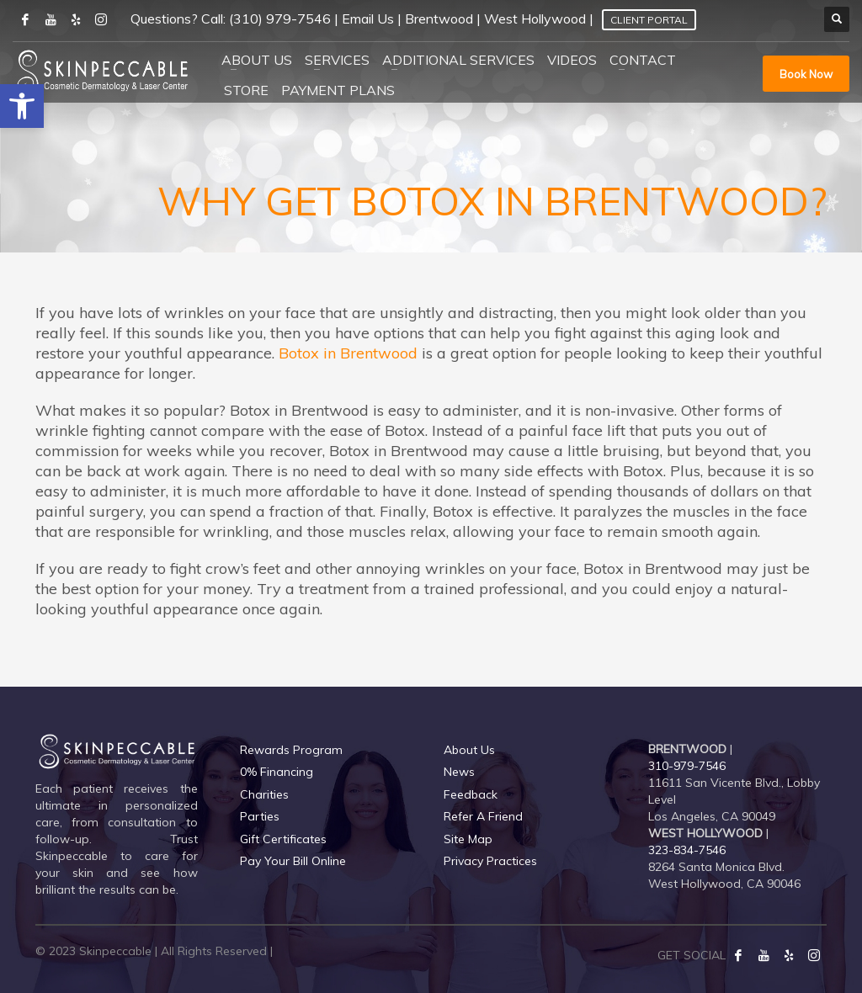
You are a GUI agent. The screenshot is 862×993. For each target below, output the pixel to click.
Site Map (468, 839)
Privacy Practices (490, 860)
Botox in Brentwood (348, 353)
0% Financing (276, 771)
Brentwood (439, 18)
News (459, 771)
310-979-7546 (687, 765)
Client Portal (649, 19)
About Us (469, 749)
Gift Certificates (283, 839)
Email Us (368, 18)
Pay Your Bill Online (293, 860)
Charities (264, 794)
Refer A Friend (483, 816)
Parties (259, 816)
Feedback (471, 794)
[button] (22, 106)
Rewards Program (291, 749)
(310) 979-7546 (280, 18)
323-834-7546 (687, 850)
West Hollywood (535, 18)
